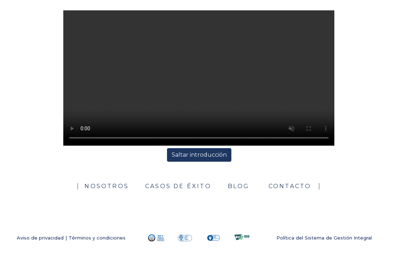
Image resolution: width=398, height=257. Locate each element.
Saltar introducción (199, 154)
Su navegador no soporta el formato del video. (198, 78)
